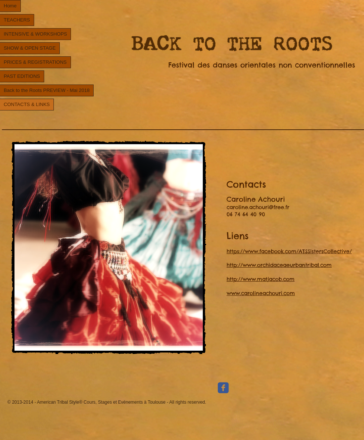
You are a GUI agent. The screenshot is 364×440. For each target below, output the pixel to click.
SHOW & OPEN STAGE (30, 48)
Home (10, 6)
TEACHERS (17, 20)
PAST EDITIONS (22, 76)
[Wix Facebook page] (223, 387)
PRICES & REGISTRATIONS (35, 62)
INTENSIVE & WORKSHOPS (35, 34)
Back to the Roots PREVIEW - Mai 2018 (47, 90)
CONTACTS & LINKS (27, 104)
